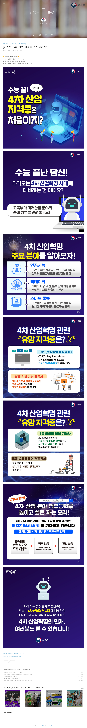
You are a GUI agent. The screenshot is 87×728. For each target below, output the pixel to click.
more (82, 688)
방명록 (40, 34)
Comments (7, 713)
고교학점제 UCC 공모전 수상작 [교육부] (12, 672)
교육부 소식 (6, 669)
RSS (46, 34)
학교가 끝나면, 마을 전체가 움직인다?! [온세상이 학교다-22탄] (17, 680)
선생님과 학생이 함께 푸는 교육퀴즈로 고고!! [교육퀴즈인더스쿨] (17, 674)
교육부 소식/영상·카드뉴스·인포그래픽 (14, 44)
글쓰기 (35, 34)
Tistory (52, 725)
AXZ (43, 725)
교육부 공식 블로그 (43, 13)
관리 (52, 34)
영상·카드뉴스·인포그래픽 (15, 669)
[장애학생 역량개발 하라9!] (9, 676)
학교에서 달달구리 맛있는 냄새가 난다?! (12, 678)
